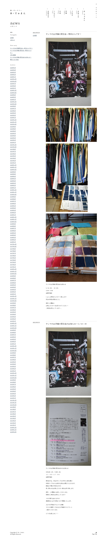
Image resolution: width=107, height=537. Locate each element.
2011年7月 (13, 411)
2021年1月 (13, 163)
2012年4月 (13, 391)
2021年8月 (13, 149)
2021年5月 (13, 156)
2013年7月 (13, 357)
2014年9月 (13, 330)
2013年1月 (13, 371)
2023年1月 (13, 117)
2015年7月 (13, 307)
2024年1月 (13, 99)
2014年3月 (13, 339)
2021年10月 (13, 147)
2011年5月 (13, 416)
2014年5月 (13, 337)
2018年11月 (13, 219)
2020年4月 (13, 181)
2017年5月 (13, 258)
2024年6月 (13, 95)
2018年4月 (13, 235)
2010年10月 (13, 432)
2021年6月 (13, 154)
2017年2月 (13, 264)
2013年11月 (13, 348)
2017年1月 (13, 267)
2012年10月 (13, 377)
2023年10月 (13, 104)
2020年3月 (13, 183)
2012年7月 (13, 384)
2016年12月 (13, 269)
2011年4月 (13, 418)
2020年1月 (13, 187)
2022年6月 (13, 131)
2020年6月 (13, 176)
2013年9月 (13, 353)
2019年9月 (13, 196)
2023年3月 (13, 115)
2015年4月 (13, 314)
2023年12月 (13, 101)
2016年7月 (13, 280)
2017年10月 (13, 246)
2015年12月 (13, 296)
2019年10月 (13, 194)
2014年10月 (13, 328)
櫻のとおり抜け (14, 59)
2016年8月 (13, 278)
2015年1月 (13, 321)
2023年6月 (13, 111)
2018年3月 (13, 237)
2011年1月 (13, 425)
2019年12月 (13, 190)
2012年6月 (13, 387)
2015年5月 (13, 312)
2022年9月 (13, 126)
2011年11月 (13, 402)
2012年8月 (13, 382)
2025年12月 (13, 79)
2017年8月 (13, 251)
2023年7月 (13, 108)
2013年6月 (13, 359)
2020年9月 (13, 172)
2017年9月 (13, 249)
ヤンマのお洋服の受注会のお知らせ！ (20, 57)
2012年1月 (13, 398)
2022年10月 (13, 124)
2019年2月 (13, 212)
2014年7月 (13, 334)
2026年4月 (13, 70)
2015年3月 (13, 316)
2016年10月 (13, 273)
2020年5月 (13, 178)
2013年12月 (13, 346)
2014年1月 (13, 344)
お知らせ (12, 40)
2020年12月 (13, 165)
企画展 (12, 37)
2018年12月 (13, 217)
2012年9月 (13, 380)
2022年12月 (13, 120)
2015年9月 (13, 303)
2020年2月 (13, 185)
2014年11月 (13, 325)
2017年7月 (13, 253)
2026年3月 (13, 72)
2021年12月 (13, 145)
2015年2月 (13, 319)
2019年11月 (13, 192)
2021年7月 (13, 151)
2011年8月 (13, 409)
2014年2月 (13, 341)
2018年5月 (13, 233)
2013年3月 (13, 366)
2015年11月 (13, 298)
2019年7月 (13, 201)
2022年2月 (13, 140)
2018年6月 (13, 230)
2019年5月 (13, 206)
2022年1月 (13, 142)
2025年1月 (13, 88)
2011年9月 (13, 407)
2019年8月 (13, 199)
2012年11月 (13, 375)
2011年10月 (13, 405)
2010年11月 (13, 429)
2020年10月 (13, 169)
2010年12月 (13, 427)
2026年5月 (13, 68)
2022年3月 (13, 138)
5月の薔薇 (13, 55)
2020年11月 (13, 167)
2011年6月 (13, 414)
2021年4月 (13, 158)
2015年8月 (13, 305)
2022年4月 (13, 135)
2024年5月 (13, 97)
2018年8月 (13, 226)
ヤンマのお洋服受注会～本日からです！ (21, 48)
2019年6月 (13, 203)
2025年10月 (13, 81)
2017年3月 (13, 262)
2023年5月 (13, 113)
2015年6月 (13, 310)
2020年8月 (13, 174)
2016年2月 (13, 291)
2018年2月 (13, 239)
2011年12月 (13, 400)
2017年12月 (13, 244)
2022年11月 (13, 122)
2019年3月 (13, 210)
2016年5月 (13, 285)
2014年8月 (13, 332)
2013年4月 (13, 364)
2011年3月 (13, 420)
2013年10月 (13, 350)
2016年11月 (13, 271)
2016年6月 (13, 282)
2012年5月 (13, 389)
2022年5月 (13, 133)
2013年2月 (13, 368)
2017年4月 (13, 260)
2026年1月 (13, 77)
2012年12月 (13, 373)
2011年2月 (13, 423)
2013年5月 (13, 362)
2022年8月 (13, 129)
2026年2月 (13, 74)
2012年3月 (13, 393)
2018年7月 (13, 228)
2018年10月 (13, 221)
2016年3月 (13, 289)
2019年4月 (13, 208)
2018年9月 (13, 224)
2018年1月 (13, 242)
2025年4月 (13, 86)
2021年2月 (13, 160)
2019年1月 (13, 215)
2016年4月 (13, 287)
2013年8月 (13, 355)
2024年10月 (13, 92)
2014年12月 (13, 323)
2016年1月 (13, 294)
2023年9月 (13, 106)
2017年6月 (13, 255)
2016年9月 (13, 276)
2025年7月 (13, 83)
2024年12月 (13, 90)
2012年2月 (13, 396)
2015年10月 (13, 300)
